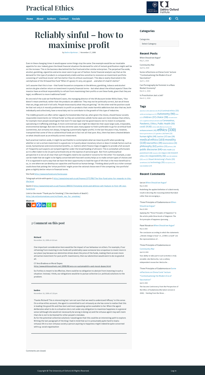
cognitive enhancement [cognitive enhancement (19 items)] (152, 120)
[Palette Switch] (170, 18)
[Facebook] (38, 204)
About (40, 18)
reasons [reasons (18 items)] (157, 153)
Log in (173, 370)
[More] (54, 204)
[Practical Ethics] (50, 7)
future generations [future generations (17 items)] (148, 133)
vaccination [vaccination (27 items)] (146, 165)
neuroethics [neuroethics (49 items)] (154, 142)
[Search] (176, 18)
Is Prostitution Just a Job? (152, 95)
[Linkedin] (44, 204)
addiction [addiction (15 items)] (153, 111)
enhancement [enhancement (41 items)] (148, 130)
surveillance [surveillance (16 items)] (145, 162)
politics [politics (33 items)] (162, 146)
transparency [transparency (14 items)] (170, 162)
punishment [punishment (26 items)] (146, 152)
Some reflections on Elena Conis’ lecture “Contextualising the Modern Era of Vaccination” (158, 75)
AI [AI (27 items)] (160, 110)
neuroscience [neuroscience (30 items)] (170, 143)
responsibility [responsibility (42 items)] (157, 155)
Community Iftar (147, 65)
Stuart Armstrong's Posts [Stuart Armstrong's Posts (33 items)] (162, 158)
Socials (76, 18)
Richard (37, 236)
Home (30, 18)
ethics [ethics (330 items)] (166, 129)
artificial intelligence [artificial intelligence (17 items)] (148, 114)
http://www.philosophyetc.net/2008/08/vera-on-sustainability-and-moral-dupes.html (72, 265)
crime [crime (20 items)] (155, 127)
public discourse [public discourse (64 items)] (151, 149)
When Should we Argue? (150, 57)
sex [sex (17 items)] (145, 159)
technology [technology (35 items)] (157, 162)
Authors (51, 18)
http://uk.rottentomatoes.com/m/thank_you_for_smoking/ (53, 195)
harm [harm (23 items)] (168, 133)
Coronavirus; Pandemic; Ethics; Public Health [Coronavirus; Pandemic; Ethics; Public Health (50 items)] (157, 122)
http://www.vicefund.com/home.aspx (50, 173)
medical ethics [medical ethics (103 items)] (152, 139)
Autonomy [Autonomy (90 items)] (166, 113)
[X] (28, 204)
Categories (145, 39)
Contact (64, 18)
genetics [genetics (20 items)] (160, 133)
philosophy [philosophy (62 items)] (148, 145)
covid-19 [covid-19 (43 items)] (146, 126)
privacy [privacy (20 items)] (172, 146)
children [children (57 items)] (149, 116)
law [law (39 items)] (171, 136)
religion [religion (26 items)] (165, 152)
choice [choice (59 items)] (162, 116)
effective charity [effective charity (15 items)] (166, 127)
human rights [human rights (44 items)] (148, 136)
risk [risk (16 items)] (169, 156)
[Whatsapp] (49, 204)
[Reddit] (33, 204)
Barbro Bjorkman (71, 52)
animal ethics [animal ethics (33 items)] (171, 110)
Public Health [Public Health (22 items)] (168, 149)
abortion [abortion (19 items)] (144, 111)
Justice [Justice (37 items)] (162, 136)
